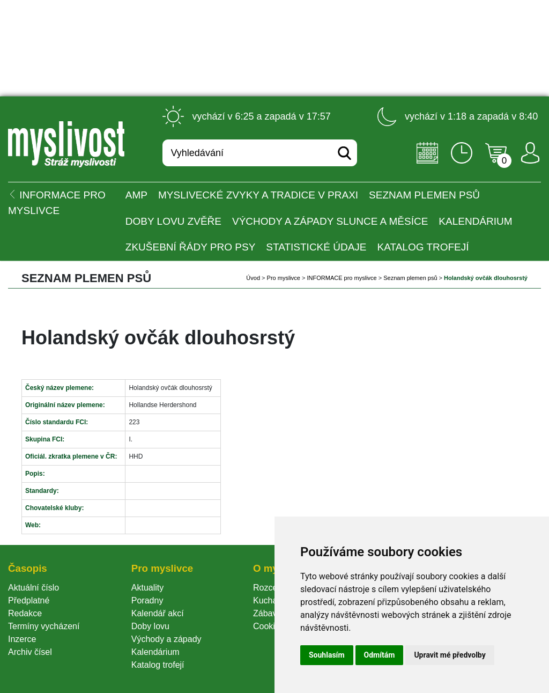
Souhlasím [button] (327, 655)
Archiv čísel (30, 652)
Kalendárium (475, 221)
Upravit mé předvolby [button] (449, 655)
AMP (136, 195)
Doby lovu (150, 626)
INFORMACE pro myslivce (342, 278)
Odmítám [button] (379, 655)
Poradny (147, 600)
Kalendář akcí (157, 613)
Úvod (253, 278)
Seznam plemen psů (424, 195)
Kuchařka (271, 600)
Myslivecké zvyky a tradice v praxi (258, 195)
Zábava (267, 613)
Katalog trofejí (423, 247)
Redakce (25, 613)
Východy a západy (166, 639)
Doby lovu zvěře (173, 221)
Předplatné (28, 600)
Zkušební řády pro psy (190, 247)
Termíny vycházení (43, 626)
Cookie (268, 626)
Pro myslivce (283, 278)
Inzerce (22, 639)
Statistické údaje (316, 247)
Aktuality (147, 587)
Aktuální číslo (33, 587)
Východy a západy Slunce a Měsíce (330, 221)
